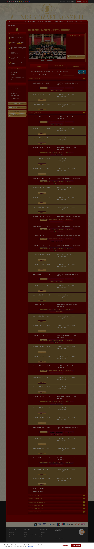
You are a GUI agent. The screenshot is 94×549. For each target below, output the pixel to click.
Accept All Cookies (76, 545)
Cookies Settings (64, 545)
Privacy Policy (30, 546)
